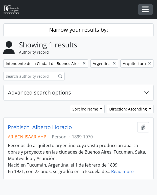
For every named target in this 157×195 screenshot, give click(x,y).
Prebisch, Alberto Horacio (40, 127)
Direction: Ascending (128, 109)
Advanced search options (39, 92)
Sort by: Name (85, 109)
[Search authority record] (29, 76)
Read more (122, 171)
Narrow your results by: (78, 29)
